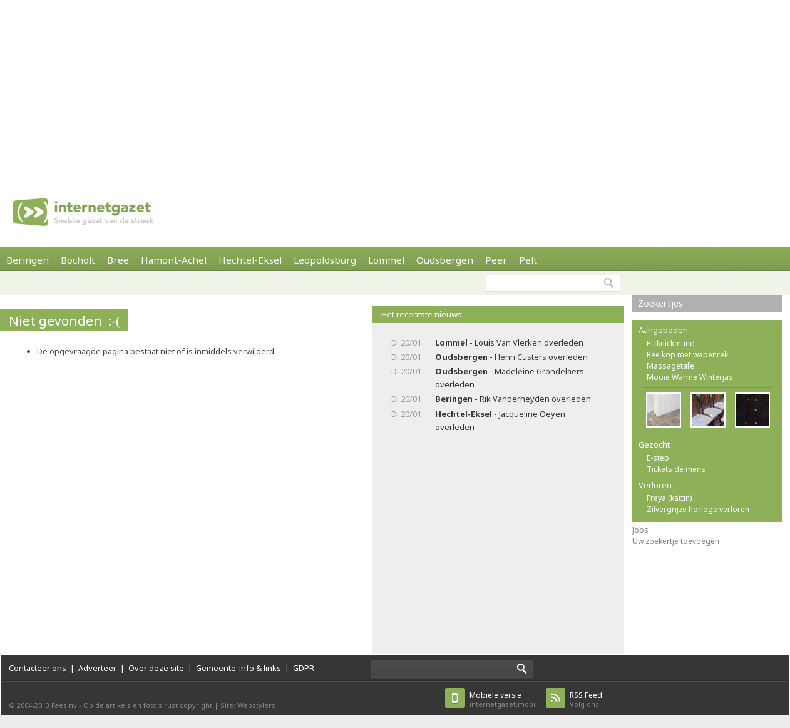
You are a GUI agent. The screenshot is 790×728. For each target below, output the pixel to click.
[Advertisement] (385, 87)
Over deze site (156, 668)
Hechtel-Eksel (250, 260)
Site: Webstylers (247, 705)
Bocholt (78, 260)
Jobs (640, 530)
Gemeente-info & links (238, 668)
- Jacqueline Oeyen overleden (500, 420)
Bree (118, 260)
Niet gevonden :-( (64, 320)
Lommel (386, 260)
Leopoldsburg (325, 260)
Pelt (528, 260)
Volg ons (586, 699)
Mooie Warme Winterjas (690, 377)
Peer (496, 260)
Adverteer (97, 668)
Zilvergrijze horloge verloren (698, 509)
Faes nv (64, 705)
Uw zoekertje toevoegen (675, 541)
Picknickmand (671, 343)
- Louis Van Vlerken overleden (509, 342)
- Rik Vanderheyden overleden (513, 398)
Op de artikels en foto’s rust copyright (147, 705)
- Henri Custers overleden (511, 356)
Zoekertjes (660, 303)
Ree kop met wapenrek (687, 354)
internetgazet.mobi (502, 699)
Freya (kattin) (669, 498)
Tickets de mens (676, 469)
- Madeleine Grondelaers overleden (509, 378)
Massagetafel (671, 366)
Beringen (27, 260)
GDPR (303, 668)
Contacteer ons (37, 668)
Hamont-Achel (174, 260)
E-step (658, 458)
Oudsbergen (444, 260)
